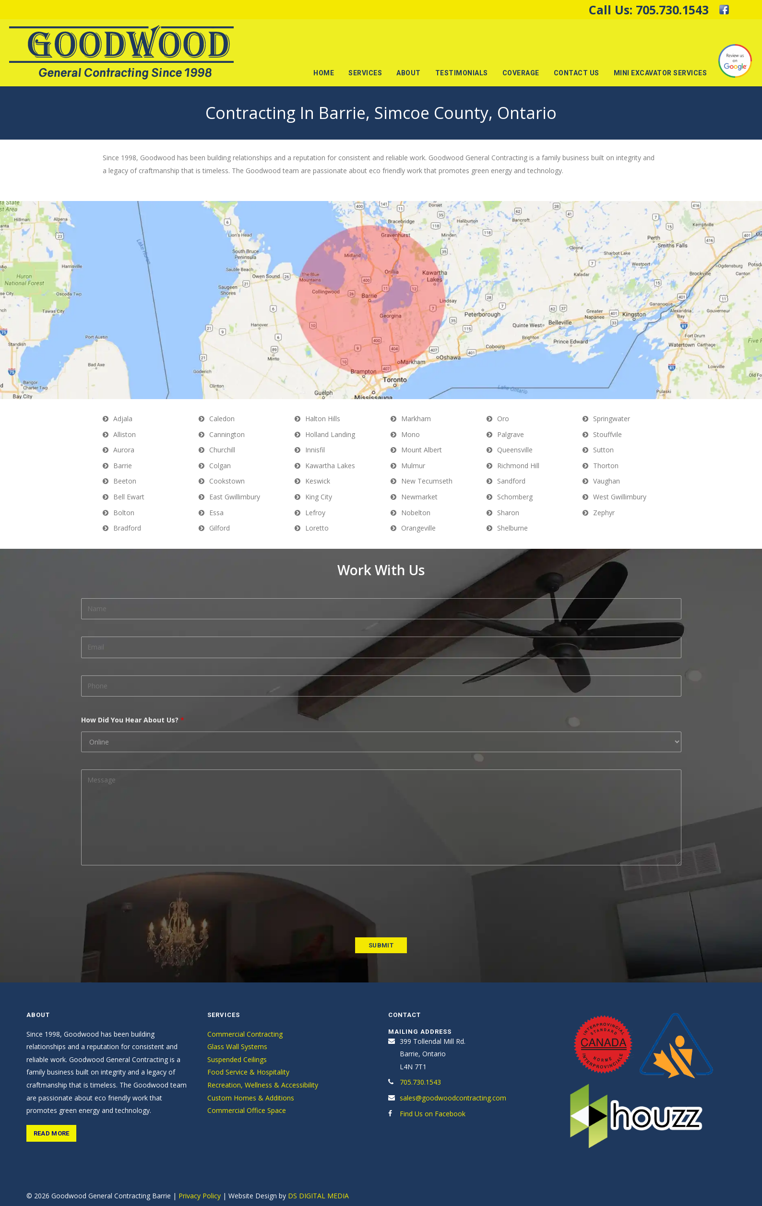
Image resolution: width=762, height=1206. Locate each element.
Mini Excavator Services (660, 73)
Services (365, 73)
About (408, 73)
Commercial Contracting (245, 1034)
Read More (52, 1133)
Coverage (520, 73)
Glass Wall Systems (237, 1046)
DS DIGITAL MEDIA (318, 1195)
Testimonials (461, 73)
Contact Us (576, 73)
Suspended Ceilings (237, 1059)
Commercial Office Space (246, 1110)
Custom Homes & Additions (250, 1097)
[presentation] (154, 901)
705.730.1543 (672, 9)
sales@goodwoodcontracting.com (453, 1097)
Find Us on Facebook (432, 1113)
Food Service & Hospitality (248, 1071)
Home (323, 73)
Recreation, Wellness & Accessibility (262, 1084)
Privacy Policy (200, 1195)
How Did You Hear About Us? (132, 719)
